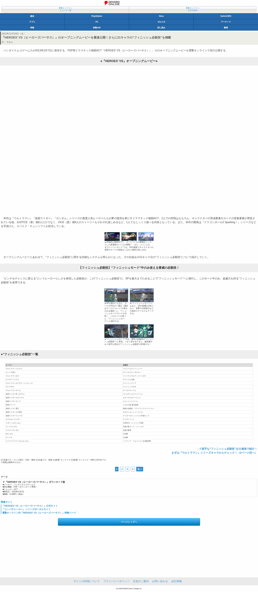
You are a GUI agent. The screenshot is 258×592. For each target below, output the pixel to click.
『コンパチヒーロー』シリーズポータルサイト (26, 509)
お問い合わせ (160, 581)
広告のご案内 (141, 581)
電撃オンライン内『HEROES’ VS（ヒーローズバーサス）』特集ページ (39, 512)
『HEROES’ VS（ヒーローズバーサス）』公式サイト (30, 505)
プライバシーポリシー (116, 581)
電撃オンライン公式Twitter (193, 9)
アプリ (32, 22)
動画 (226, 27)
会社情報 (176, 581)
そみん (9, 42)
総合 (32, 16)
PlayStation (96, 16)
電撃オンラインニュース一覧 (65, 9)
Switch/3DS (225, 16)
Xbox (161, 16)
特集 (32, 27)
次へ (139, 469)
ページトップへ (129, 522)
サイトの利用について (87, 581)
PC (96, 22)
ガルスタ (161, 22)
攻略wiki (97, 27)
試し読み (161, 27)
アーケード (226, 22)
